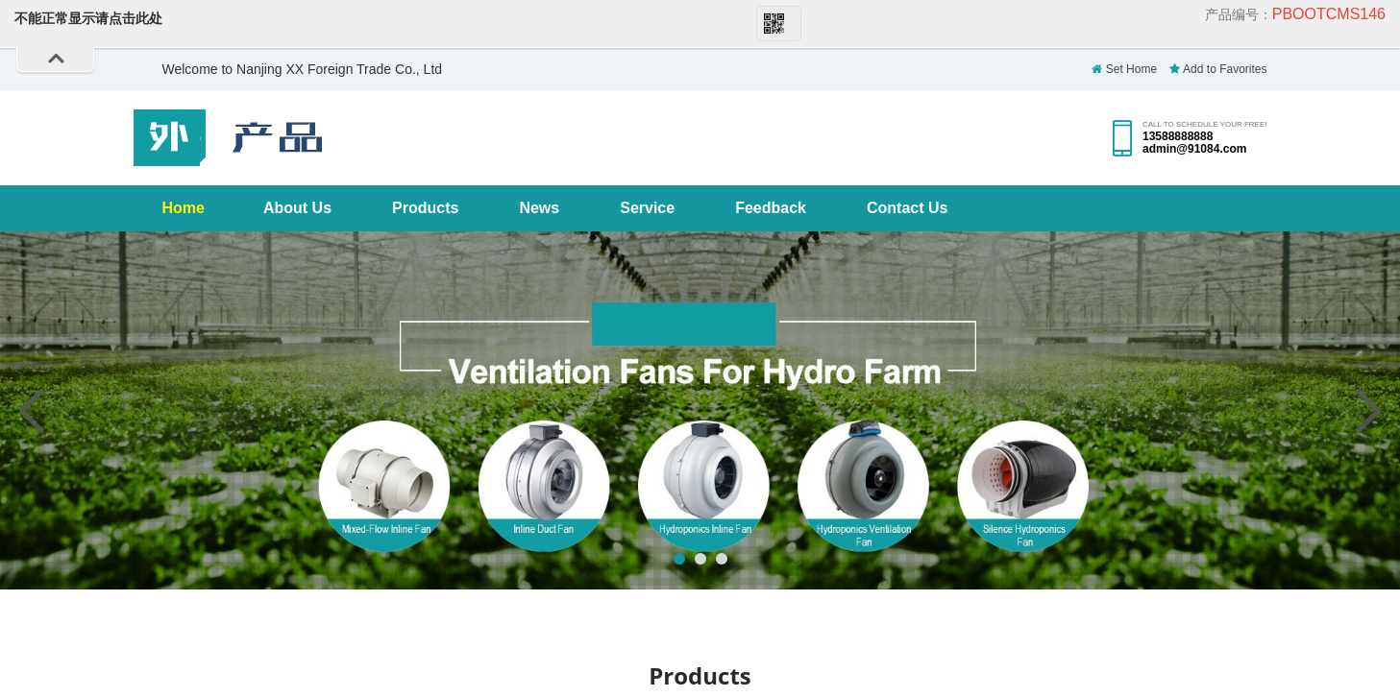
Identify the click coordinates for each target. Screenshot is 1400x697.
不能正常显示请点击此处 (88, 18)
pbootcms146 (1329, 14)
